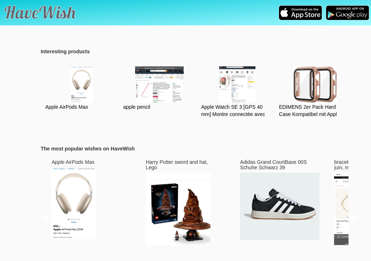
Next (354, 217)
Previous (46, 217)
